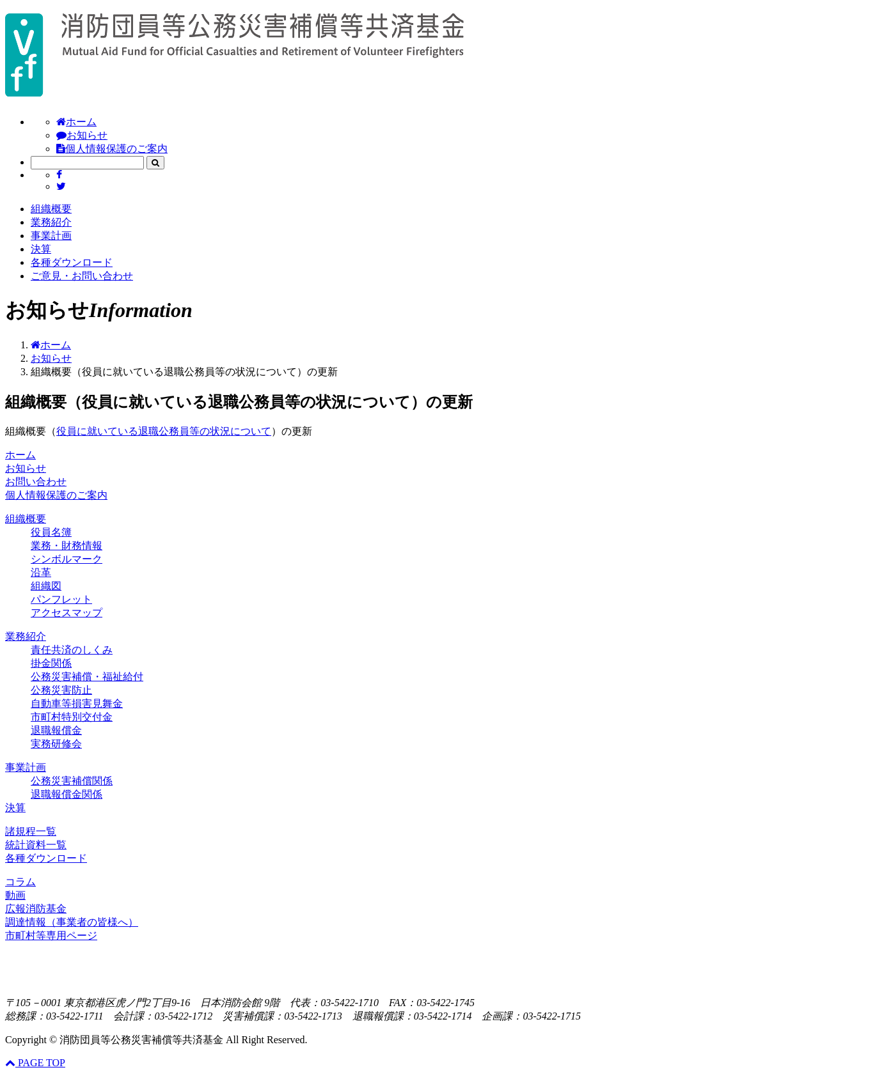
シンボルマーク (66, 559)
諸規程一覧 (30, 831)
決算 (41, 249)
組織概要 (51, 208)
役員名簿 (51, 532)
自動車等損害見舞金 (77, 703)
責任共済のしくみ (72, 649)
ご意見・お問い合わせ (82, 275)
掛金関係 (51, 663)
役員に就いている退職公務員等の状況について (163, 431)
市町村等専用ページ (51, 935)
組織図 (46, 585)
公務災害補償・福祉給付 (87, 676)
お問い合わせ (36, 481)
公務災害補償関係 (72, 780)
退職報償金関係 (66, 794)
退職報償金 (56, 730)
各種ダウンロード (72, 262)
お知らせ (81, 135)
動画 (15, 895)
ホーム (76, 121)
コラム (20, 881)
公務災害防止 (61, 690)
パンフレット (61, 599)
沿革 (41, 572)
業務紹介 (51, 222)
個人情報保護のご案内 (112, 148)
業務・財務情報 (66, 545)
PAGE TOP (35, 1062)
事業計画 (51, 235)
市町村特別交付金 (72, 716)
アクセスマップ (66, 612)
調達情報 (71, 922)
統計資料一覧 (36, 844)
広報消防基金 (36, 908)
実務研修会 (56, 743)
